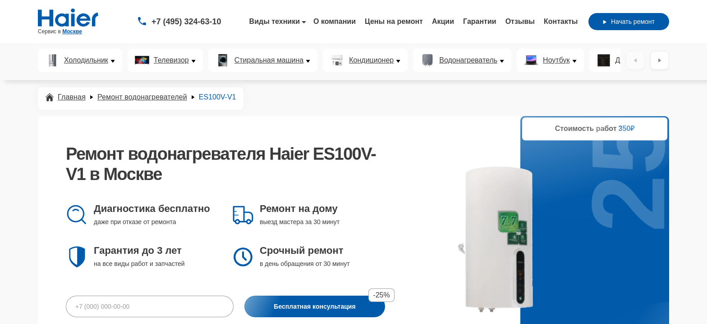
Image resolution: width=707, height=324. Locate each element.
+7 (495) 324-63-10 (186, 21)
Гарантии (479, 21)
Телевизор (171, 60)
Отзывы (520, 21)
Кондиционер (371, 60)
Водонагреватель (468, 60)
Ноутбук (556, 60)
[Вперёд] (659, 60)
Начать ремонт (629, 22)
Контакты (561, 21)
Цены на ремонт (394, 21)
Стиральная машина (269, 60)
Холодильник (86, 60)
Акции (443, 21)
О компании (334, 21)
